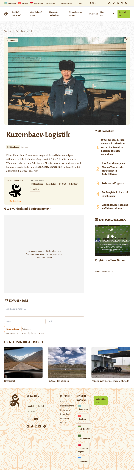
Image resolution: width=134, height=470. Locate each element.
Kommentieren (12, 329)
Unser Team (65, 410)
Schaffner (73, 184)
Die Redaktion (15, 201)
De (91, 3)
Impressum (64, 418)
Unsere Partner (66, 414)
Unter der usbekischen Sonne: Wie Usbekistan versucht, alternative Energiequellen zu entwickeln (113, 147)
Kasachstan (51, 184)
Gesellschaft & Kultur (36, 13)
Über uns (102, 13)
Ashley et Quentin (51, 167)
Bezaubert (9, 381)
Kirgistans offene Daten (110, 260)
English (41, 406)
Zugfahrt (35, 189)
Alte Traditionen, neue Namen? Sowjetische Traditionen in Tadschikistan (113, 169)
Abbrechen (26, 329)
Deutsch (31, 406)
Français (31, 411)
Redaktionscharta (67, 406)
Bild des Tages (12, 40)
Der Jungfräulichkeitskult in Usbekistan (115, 194)
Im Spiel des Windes (58, 381)
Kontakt (63, 422)
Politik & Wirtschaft (16, 13)
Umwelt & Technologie (54, 13)
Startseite (8, 31)
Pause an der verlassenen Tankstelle (110, 381)
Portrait (62, 184)
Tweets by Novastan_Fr (104, 271)
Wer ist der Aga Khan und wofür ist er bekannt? (115, 207)
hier (35, 171)
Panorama (93, 14)
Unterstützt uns (123, 13)
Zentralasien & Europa (75, 13)
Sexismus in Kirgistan (113, 183)
